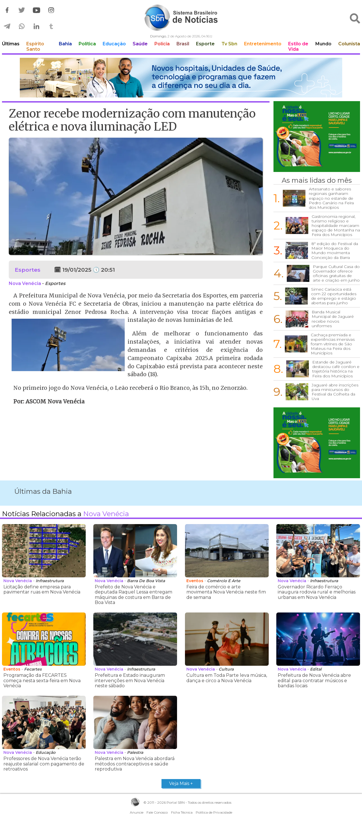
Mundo (323, 43)
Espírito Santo (35, 46)
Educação (114, 43)
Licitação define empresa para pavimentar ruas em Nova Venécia (41, 589)
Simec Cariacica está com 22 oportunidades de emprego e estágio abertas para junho (333, 296)
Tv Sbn (229, 43)
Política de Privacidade (214, 812)
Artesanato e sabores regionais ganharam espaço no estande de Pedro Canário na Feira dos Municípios (331, 198)
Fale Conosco (157, 812)
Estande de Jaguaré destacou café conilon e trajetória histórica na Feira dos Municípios (335, 368)
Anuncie (136, 812)
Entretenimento (262, 43)
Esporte (205, 43)
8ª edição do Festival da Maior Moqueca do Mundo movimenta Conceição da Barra (334, 250)
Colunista (349, 43)
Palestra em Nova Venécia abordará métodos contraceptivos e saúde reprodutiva (134, 764)
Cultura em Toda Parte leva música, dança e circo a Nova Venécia (226, 678)
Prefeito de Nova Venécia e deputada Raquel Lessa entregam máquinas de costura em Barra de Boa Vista (133, 594)
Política (87, 43)
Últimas (11, 43)
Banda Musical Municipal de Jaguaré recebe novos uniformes (333, 318)
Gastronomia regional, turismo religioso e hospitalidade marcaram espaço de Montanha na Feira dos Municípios (336, 225)
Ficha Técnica (182, 812)
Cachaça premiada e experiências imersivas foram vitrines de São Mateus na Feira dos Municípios (333, 344)
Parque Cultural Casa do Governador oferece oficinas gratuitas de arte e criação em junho (336, 273)
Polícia (162, 43)
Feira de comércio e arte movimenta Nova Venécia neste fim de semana (226, 592)
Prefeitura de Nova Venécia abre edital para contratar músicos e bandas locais (314, 680)
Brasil (182, 43)
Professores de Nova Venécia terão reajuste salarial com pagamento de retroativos (43, 764)
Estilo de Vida (298, 46)
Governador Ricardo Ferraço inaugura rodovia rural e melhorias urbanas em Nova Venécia (316, 592)
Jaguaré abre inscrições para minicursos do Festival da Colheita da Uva (335, 391)
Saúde (140, 43)
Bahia (65, 43)
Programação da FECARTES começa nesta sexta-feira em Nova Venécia (42, 680)
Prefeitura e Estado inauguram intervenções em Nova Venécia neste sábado (130, 680)
